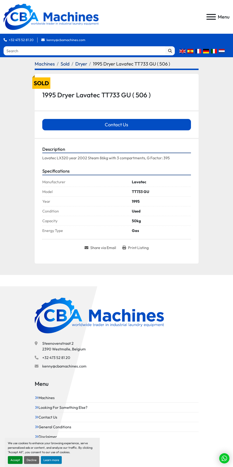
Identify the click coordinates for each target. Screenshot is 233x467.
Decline (32, 460)
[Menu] (211, 17)
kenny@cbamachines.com (66, 40)
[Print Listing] (135, 247)
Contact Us (116, 124)
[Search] (84, 50)
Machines (46, 397)
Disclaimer (47, 436)
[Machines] (45, 64)
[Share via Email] (100, 247)
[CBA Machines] (99, 314)
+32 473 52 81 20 (21, 40)
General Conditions (54, 427)
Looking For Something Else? (62, 407)
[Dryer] (81, 64)
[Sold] (65, 64)
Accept (15, 460)
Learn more (51, 460)
